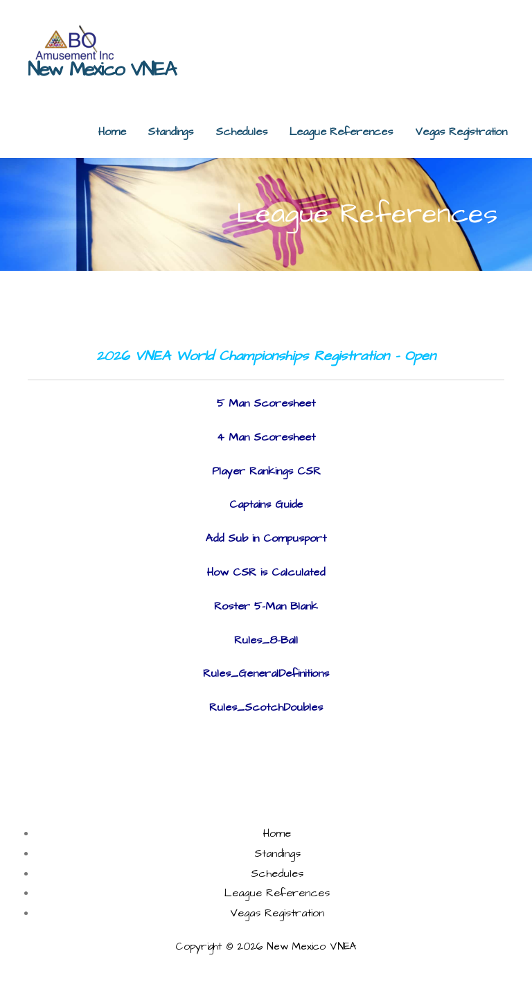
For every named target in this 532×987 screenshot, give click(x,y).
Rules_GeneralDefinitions (266, 673)
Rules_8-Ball (266, 640)
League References (341, 131)
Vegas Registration (461, 131)
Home (111, 131)
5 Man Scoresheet (266, 403)
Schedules (241, 131)
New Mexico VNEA (101, 69)
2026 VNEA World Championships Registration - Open (266, 356)
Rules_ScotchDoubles (266, 707)
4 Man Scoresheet (266, 437)
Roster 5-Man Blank (266, 606)
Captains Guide (266, 504)
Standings (170, 131)
